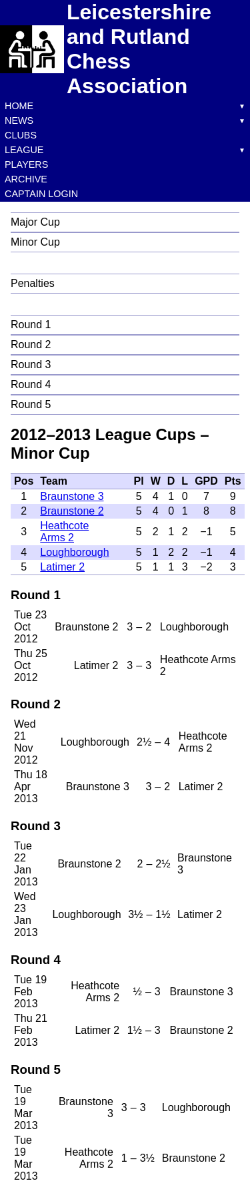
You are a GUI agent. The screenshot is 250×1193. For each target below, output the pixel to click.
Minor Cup (35, 242)
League (24, 149)
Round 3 (31, 364)
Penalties (33, 283)
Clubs (21, 135)
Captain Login (41, 193)
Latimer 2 (62, 567)
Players (26, 164)
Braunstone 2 (71, 511)
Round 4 (31, 384)
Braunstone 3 (71, 496)
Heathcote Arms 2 (64, 531)
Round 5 (31, 404)
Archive (26, 179)
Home (19, 106)
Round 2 (31, 344)
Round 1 (31, 324)
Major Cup (35, 222)
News (19, 120)
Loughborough (74, 552)
